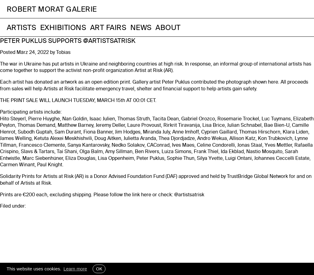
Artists (21, 27)
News (141, 27)
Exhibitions (63, 27)
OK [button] (99, 269)
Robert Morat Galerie (52, 9)
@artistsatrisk (189, 195)
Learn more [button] (75, 268)
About (168, 27)
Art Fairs (108, 27)
